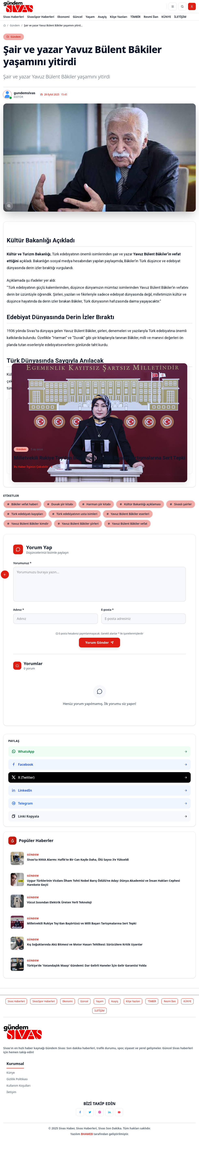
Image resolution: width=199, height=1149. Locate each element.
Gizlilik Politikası (17, 1079)
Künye (10, 1072)
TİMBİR (135, 17)
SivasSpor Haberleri (40, 17)
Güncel (77, 17)
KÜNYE (166, 17)
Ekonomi (63, 17)
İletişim (11, 1092)
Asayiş (102, 17)
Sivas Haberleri (13, 17)
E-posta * (107, 610)
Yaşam (90, 17)
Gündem (15, 25)
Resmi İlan (151, 17)
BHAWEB (87, 1134)
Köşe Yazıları (118, 17)
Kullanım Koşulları (18, 1085)
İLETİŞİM (180, 17)
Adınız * (18, 610)
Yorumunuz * (22, 563)
